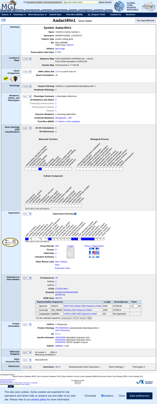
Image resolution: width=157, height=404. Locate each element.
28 (56, 278)
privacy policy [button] (38, 399)
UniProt (67, 314)
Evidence (60, 294)
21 (59, 367)
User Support (25, 384)
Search (5, 14)
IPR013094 (60, 340)
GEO (57, 265)
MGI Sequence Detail (92, 306)
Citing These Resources (7, 379)
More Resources (36, 14)
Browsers (130, 14)
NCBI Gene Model (72, 306)
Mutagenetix (60, 118)
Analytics (107, 395)
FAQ (14, 11)
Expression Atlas (62, 268)
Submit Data (55, 14)
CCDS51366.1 (61, 288)
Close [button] (122, 395)
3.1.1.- (58, 334)
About (3, 11)
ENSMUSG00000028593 (66, 292)
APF (70, 118)
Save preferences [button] (139, 395)
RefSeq (67, 310)
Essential (90, 395)
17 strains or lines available (67, 121)
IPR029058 (60, 337)
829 (57, 246)
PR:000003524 (62, 328)
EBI (74, 314)
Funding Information (6, 381)
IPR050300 (60, 342)
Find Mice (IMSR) (74, 14)
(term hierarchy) (62, 330)
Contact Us (115, 14)
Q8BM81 (59, 346)
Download (18, 14)
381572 (70, 45)
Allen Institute (61, 261)
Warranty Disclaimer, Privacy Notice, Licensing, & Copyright (18, 383)
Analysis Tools (96, 14)
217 (57, 71)
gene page (60, 48)
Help (9, 11)
